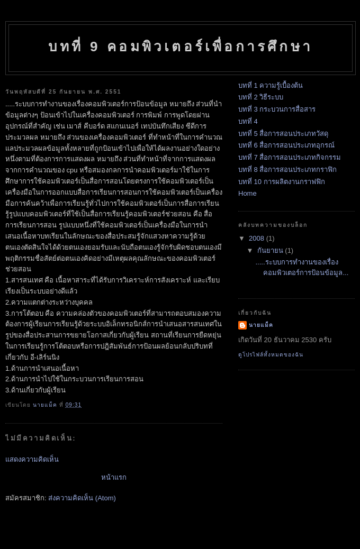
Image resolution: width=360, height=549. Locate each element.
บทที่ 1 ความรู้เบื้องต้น (270, 85)
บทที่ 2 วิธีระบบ (260, 97)
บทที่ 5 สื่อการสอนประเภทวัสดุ (283, 134)
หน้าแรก (114, 477)
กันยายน (271, 250)
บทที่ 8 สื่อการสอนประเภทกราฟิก (287, 169)
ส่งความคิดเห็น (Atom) (82, 498)
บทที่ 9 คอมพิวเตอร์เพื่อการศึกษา (180, 46)
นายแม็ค (261, 325)
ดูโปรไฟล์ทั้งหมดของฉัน (270, 355)
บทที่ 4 (248, 121)
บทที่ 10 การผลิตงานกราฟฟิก (281, 182)
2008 (257, 238)
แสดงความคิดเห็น (32, 459)
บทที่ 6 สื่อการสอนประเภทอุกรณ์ (286, 145)
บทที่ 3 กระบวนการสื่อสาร (277, 109)
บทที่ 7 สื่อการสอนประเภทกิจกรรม (289, 157)
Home (247, 193)
